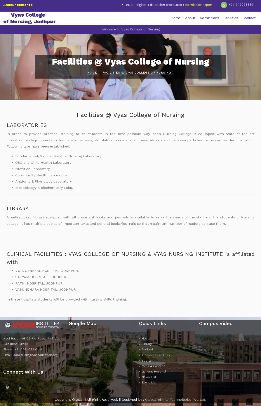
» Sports (145, 360)
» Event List (148, 382)
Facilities (230, 18)
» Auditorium (148, 349)
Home (176, 18)
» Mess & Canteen (152, 366)
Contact (249, 18)
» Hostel (145, 338)
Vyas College (29, 18)
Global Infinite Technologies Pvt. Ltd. (175, 399)
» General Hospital (152, 371)
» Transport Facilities (154, 355)
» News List (147, 377)
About (190, 18)
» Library (145, 344)
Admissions (209, 18)
